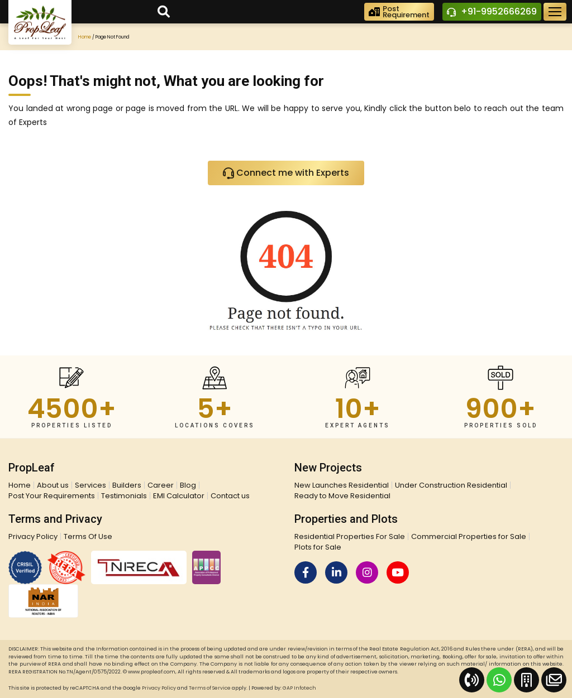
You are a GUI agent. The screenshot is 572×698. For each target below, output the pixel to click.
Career (160, 485)
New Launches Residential (341, 485)
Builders (126, 485)
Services (90, 485)
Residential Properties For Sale (349, 536)
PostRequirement (399, 11)
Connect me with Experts (286, 173)
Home (84, 37)
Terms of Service (210, 688)
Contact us (230, 495)
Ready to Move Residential (342, 495)
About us (53, 485)
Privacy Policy (33, 536)
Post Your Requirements (51, 495)
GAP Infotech (299, 688)
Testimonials (124, 495)
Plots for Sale (317, 547)
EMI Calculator (178, 495)
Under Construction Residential (451, 485)
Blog (188, 485)
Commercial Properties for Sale (468, 536)
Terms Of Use (88, 536)
